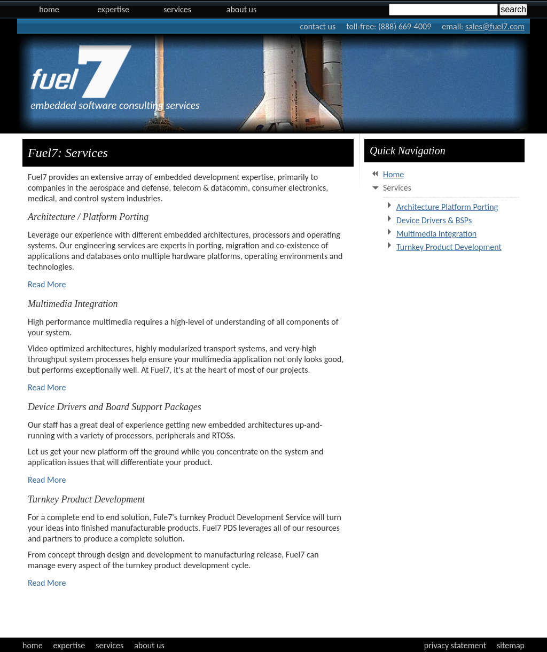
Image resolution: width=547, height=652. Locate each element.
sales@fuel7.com (495, 26)
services (109, 645)
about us (149, 645)
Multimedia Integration (436, 234)
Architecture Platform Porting (447, 207)
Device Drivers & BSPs (434, 220)
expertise (69, 645)
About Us (241, 9)
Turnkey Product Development (449, 247)
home (32, 645)
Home (49, 9)
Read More (47, 284)
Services (177, 9)
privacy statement (455, 645)
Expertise (113, 9)
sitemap (511, 645)
